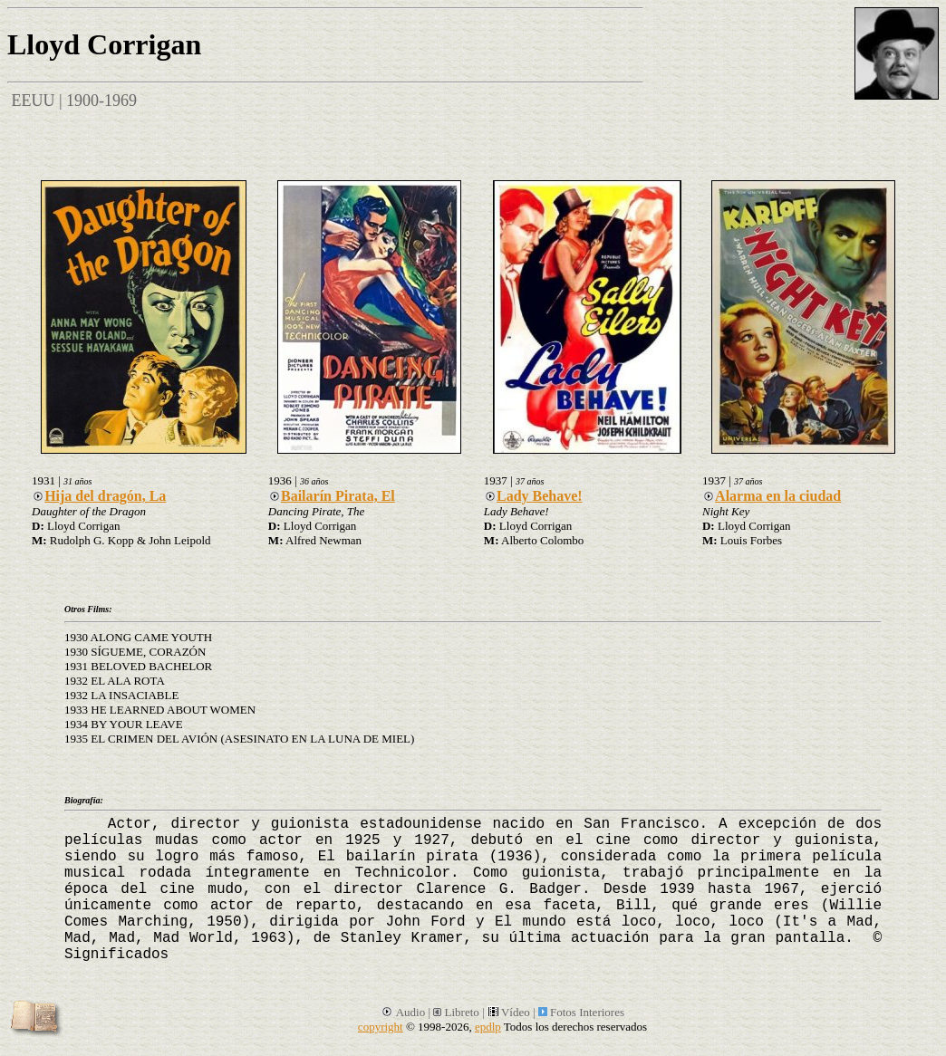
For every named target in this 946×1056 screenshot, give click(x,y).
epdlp (488, 1026)
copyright (380, 1026)
